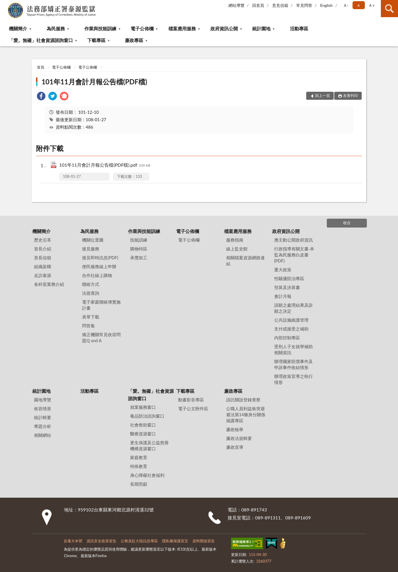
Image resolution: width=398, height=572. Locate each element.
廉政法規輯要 (239, 438)
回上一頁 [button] (322, 95)
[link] (41, 97)
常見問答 (304, 5)
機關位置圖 (93, 239)
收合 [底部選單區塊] (347, 222)
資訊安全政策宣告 (101, 541)
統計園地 (261, 28)
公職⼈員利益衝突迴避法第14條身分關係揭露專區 (245, 414)
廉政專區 (134, 40)
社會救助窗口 (143, 424)
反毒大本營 (73, 541)
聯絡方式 (90, 284)
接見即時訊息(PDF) (100, 257)
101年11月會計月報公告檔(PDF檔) (94, 81)
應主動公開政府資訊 (293, 239)
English (326, 5)
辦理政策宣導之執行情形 (293, 379)
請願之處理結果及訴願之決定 (293, 308)
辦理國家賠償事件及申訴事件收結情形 (293, 364)
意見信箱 (280, 5)
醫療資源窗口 (143, 433)
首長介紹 (42, 248)
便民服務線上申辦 (99, 266)
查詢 (389, 8)
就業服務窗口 (143, 407)
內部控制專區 (287, 337)
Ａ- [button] (346, 5)
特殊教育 (138, 466)
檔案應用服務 (182, 28)
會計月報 (282, 296)
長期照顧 (138, 484)
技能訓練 (138, 239)
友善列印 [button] (350, 95)
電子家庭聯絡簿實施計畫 (101, 304)
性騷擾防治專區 (289, 278)
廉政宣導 (234, 447)
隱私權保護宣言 (175, 541)
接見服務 (90, 248)
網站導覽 (236, 5)
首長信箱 (42, 257)
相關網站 (42, 435)
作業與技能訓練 (100, 28)
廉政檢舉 (234, 429)
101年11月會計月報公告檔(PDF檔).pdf (104, 165)
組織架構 (42, 266)
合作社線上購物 (97, 275)
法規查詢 (90, 293)
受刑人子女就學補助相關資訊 (293, 349)
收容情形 (42, 408)
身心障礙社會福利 (147, 475)
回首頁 (258, 5)
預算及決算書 (287, 287)
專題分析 (42, 426)
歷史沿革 (42, 239)
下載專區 (96, 40)
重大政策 (282, 269)
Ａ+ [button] (371, 5)
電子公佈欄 (142, 28)
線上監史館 (237, 248)
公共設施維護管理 (291, 319)
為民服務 (56, 28)
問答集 (88, 325)
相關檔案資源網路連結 (245, 260)
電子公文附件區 (193, 408)
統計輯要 (42, 417)
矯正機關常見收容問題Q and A (101, 337)
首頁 (40, 67)
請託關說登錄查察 (243, 399)
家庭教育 (138, 457)
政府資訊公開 (224, 28)
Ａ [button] (359, 5)
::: (4, 4)
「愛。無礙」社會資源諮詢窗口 (41, 40)
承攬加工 (138, 257)
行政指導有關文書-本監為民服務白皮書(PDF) (294, 254)
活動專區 (299, 28)
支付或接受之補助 (291, 328)
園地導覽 (42, 399)
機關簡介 (18, 28)
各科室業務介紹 (49, 284)
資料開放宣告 (203, 541)
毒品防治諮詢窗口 (147, 415)
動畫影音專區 (191, 399)
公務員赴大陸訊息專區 (139, 541)
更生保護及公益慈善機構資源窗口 (149, 445)
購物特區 (138, 248)
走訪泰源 (42, 275)
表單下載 (90, 316)
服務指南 (234, 239)
